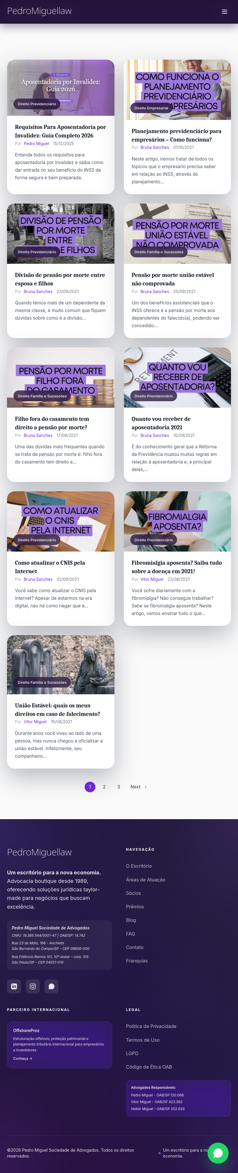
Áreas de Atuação (145, 880)
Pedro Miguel (36, 143)
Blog (131, 920)
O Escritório (139, 866)
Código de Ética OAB (149, 1067)
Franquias (137, 961)
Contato (135, 947)
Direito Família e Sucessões (158, 252)
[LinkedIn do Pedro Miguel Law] (14, 986)
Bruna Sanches (155, 147)
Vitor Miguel (152, 579)
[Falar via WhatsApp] (218, 1153)
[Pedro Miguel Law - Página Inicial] (39, 12)
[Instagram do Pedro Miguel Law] (33, 986)
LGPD (132, 1053)
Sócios (133, 893)
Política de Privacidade (151, 1026)
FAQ (130, 934)
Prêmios (135, 907)
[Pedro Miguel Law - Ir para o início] (59, 853)
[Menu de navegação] (224, 11)
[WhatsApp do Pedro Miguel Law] (51, 986)
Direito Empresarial (151, 108)
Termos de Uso (143, 1040)
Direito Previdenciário (37, 104)
